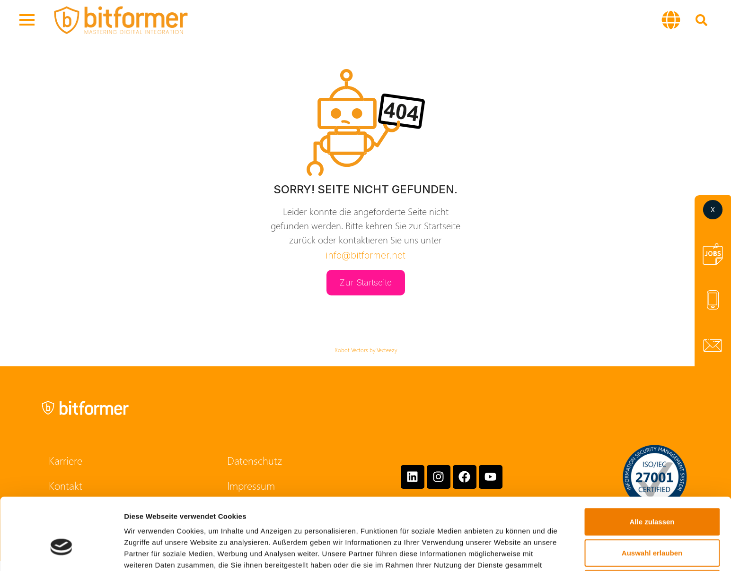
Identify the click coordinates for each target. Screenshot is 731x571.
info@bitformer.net (365, 255)
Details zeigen (503, 552)
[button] (671, 20)
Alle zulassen (651, 467)
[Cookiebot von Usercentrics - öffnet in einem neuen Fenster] (61, 552)
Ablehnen (652, 529)
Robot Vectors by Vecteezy (366, 350)
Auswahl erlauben (652, 498)
